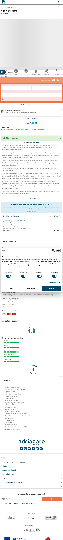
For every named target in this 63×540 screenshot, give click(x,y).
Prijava (51, 499)
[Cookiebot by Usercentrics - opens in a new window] (53, 250)
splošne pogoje (23, 503)
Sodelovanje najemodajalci (11, 482)
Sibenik (6, 13)
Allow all (51, 288)
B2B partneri (6, 478)
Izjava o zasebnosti (8, 470)
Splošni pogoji (6, 466)
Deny (11, 288)
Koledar (6, 230)
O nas (3, 458)
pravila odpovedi (32, 503)
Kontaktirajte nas (7, 474)
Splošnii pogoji (31, 211)
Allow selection (31, 288)
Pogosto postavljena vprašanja (13, 462)
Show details (53, 282)
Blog (3, 486)
